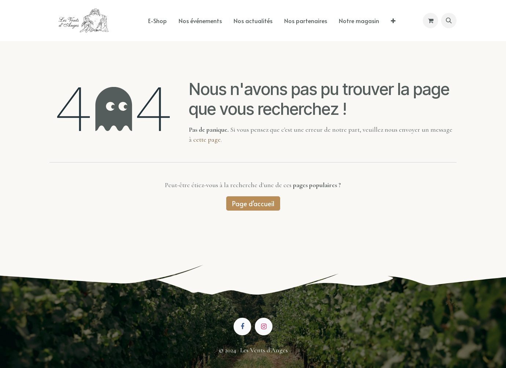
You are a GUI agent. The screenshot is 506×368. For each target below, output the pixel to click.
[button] (448, 20)
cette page (207, 139)
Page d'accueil (253, 203)
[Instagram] (263, 326)
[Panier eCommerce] (430, 20)
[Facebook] (242, 326)
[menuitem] (157, 20)
